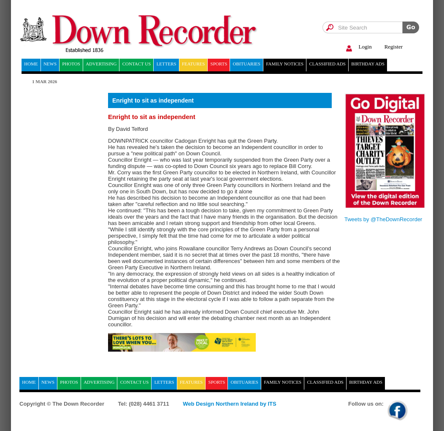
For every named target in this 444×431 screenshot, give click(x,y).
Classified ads (327, 63)
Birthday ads (367, 63)
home (31, 63)
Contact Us (136, 63)
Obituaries (246, 63)
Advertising (101, 63)
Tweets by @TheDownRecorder (383, 219)
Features (193, 63)
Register (393, 46)
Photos (71, 63)
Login (358, 47)
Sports (219, 63)
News (50, 63)
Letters (166, 63)
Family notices (284, 63)
